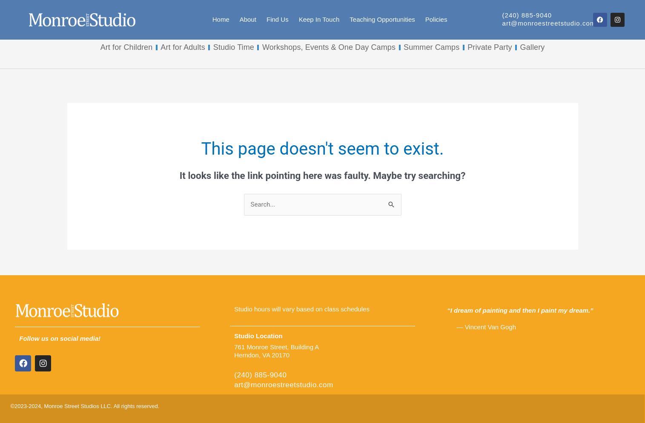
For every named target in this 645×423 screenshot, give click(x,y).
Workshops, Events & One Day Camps (329, 47)
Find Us (278, 19)
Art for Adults (183, 47)
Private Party (489, 47)
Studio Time (233, 47)
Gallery (532, 47)
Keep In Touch (319, 19)
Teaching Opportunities (382, 19)
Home (220, 19)
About (248, 19)
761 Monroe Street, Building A (276, 347)
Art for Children (126, 47)
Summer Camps (431, 47)
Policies (436, 19)
